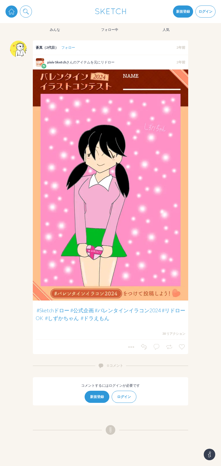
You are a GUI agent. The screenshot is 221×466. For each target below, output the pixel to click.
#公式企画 (82, 310)
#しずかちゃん (62, 318)
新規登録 (183, 11)
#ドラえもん (95, 318)
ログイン (205, 11)
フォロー (68, 47)
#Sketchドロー (53, 310)
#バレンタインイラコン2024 (128, 310)
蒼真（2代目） (47, 47)
